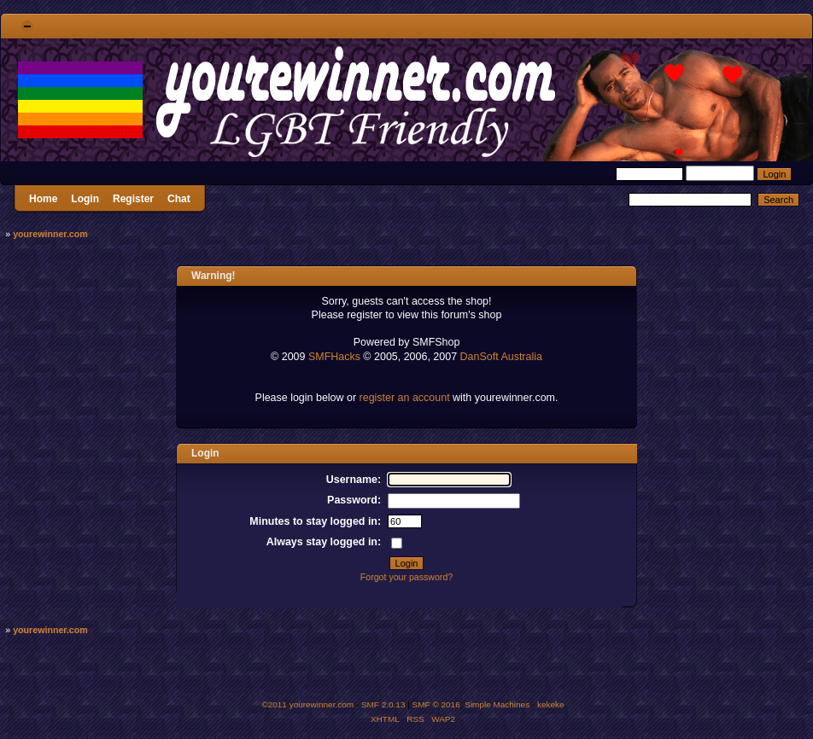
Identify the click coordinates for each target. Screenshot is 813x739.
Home (43, 199)
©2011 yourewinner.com (307, 704)
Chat (178, 199)
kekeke (550, 704)
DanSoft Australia (501, 357)
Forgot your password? (406, 577)
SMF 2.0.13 (383, 704)
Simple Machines (497, 704)
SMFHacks (334, 357)
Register (133, 199)
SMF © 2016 (436, 704)
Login (85, 199)
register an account (405, 398)
